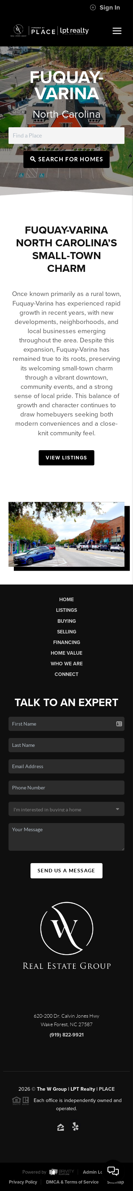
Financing (66, 642)
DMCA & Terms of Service (72, 1182)
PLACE (107, 1089)
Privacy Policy (23, 1182)
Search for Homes (67, 159)
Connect (66, 674)
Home (66, 600)
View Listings (66, 458)
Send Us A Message (66, 870)
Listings (66, 610)
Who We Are (67, 664)
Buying (66, 621)
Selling (66, 632)
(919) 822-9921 (67, 1035)
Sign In (105, 7)
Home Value (66, 653)
